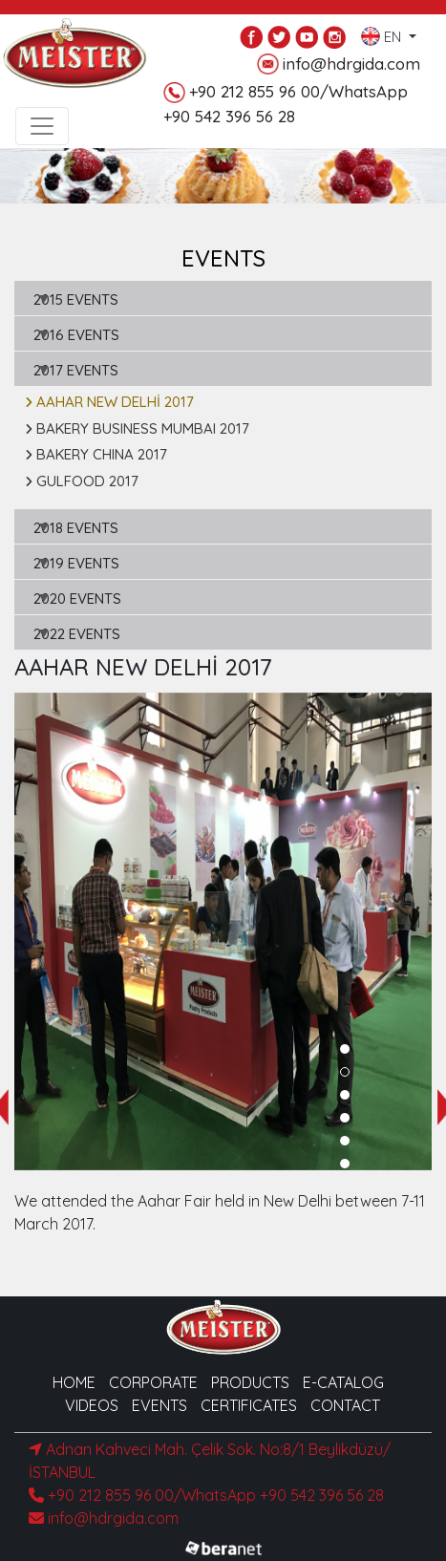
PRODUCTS (250, 1382)
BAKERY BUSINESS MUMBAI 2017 (137, 428)
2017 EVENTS (75, 370)
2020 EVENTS (77, 598)
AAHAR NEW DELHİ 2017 (109, 402)
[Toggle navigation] (42, 126)
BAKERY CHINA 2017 (96, 454)
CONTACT (345, 1405)
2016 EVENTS (76, 335)
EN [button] (383, 32)
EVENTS (159, 1405)
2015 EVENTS (75, 299)
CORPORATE (153, 1382)
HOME (74, 1382)
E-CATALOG (343, 1382)
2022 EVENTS (76, 634)
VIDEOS (91, 1405)
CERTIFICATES (249, 1405)
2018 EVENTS (75, 528)
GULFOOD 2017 (81, 481)
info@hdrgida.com (338, 64)
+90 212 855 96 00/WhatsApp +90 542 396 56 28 (206, 1495)
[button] (344, 1048)
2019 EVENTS (76, 563)
